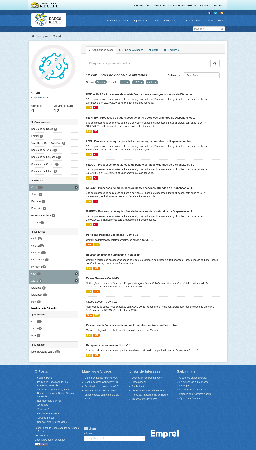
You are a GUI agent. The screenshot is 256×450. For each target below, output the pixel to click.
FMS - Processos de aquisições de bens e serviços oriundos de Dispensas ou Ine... (139, 141)
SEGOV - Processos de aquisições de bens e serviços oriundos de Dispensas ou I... (140, 187)
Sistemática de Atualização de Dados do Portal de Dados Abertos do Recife (55, 393)
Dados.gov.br (139, 382)
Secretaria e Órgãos (182, 5)
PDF (95, 108)
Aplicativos (43, 405)
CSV (89, 108)
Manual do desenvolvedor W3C (101, 382)
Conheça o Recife (210, 5)
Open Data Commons (190, 398)
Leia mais (43, 97)
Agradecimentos (45, 417)
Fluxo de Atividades (131, 50)
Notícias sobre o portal (49, 400)
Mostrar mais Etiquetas (44, 308)
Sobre (221, 20)
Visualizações (171, 20)
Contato (209, 20)
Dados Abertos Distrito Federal (148, 390)
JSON (89, 245)
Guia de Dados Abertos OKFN (101, 390)
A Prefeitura (142, 5)
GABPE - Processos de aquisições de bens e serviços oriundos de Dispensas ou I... (140, 211)
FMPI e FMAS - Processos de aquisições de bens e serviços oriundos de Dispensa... (140, 94)
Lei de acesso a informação (193, 389)
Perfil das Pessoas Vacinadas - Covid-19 (112, 234)
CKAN (90, 428)
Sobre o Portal (44, 377)
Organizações (140, 20)
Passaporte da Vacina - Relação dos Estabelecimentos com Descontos (131, 325)
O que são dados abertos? (193, 377)
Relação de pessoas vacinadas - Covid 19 (113, 254)
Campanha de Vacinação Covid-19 (108, 345)
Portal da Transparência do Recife (150, 394)
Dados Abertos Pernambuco (147, 377)
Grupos (156, 20)
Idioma (88, 433)
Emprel (165, 434)
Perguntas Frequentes (49, 413)
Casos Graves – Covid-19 (102, 278)
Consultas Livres (192, 20)
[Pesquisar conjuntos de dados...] (148, 63)
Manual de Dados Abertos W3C (101, 377)
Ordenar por (174, 75)
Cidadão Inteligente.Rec (144, 399)
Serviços (159, 5)
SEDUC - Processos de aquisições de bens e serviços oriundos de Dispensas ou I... (140, 164)
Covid (57, 36)
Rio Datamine (139, 386)
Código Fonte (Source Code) (52, 422)
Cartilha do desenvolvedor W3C (101, 386)
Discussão (171, 50)
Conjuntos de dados (117, 20)
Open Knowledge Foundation (50, 439)
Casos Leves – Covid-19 (101, 301)
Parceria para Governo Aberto (195, 394)
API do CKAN (42, 435)
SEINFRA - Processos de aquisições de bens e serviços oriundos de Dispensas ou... (140, 117)
